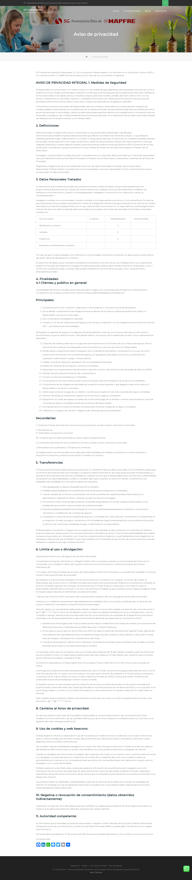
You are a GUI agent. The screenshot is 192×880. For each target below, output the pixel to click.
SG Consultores (32, 10)
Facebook (74, 866)
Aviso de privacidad (98, 866)
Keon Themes (96, 872)
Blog (148, 11)
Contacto (160, 11)
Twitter (84, 866)
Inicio (116, 11)
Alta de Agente (115, 866)
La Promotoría (132, 11)
